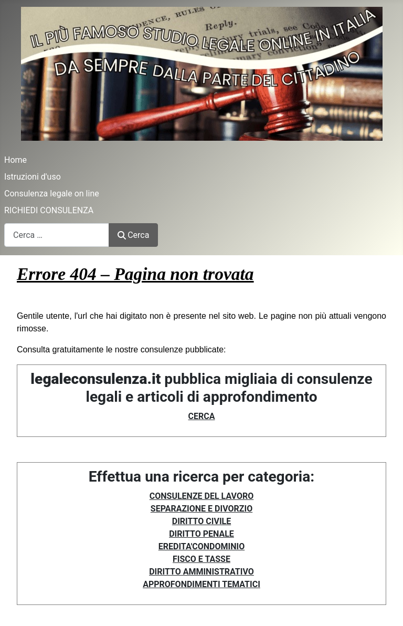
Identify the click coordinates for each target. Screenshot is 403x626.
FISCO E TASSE (201, 559)
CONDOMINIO (218, 546)
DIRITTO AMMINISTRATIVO (201, 572)
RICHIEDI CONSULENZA (48, 210)
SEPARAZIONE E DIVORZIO (201, 509)
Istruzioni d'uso (32, 177)
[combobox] (56, 235)
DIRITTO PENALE (201, 534)
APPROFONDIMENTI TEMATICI (201, 584)
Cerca (133, 235)
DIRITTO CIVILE (201, 521)
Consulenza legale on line (51, 194)
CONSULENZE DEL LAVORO (201, 496)
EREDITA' (175, 546)
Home (15, 160)
